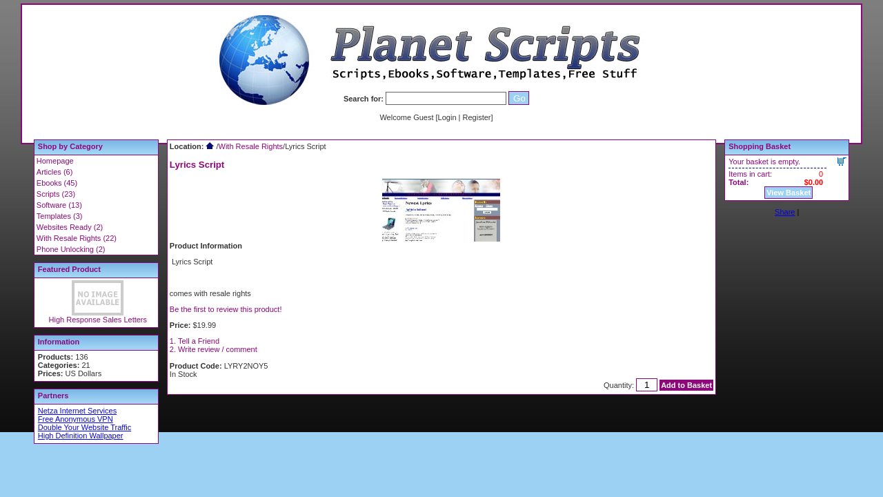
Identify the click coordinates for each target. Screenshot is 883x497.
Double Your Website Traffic (84, 427)
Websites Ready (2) (70, 227)
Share (785, 212)
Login (447, 117)
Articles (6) (55, 172)
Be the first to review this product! (226, 309)
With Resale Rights (251, 146)
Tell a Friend (198, 341)
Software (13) (59, 205)
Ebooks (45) (57, 183)
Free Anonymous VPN (75, 419)
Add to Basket (686, 385)
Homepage (55, 161)
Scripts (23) (56, 194)
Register (477, 117)
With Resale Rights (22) (77, 238)
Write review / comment (217, 349)
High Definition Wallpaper (80, 435)
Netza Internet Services (77, 411)
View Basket (788, 192)
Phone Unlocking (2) (71, 249)
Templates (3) (60, 216)
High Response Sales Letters (98, 319)
